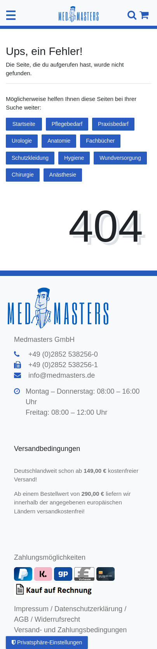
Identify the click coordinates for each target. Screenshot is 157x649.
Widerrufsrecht (57, 619)
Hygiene (74, 158)
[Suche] (131, 15)
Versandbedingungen (48, 449)
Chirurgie (23, 175)
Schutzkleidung (30, 158)
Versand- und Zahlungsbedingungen (70, 630)
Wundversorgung (120, 158)
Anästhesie (62, 175)
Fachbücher (100, 141)
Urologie (22, 141)
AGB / (23, 619)
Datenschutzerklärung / (90, 609)
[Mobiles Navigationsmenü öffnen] (11, 15)
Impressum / (33, 609)
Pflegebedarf (67, 124)
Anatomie (58, 141)
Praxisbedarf (113, 124)
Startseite (23, 124)
